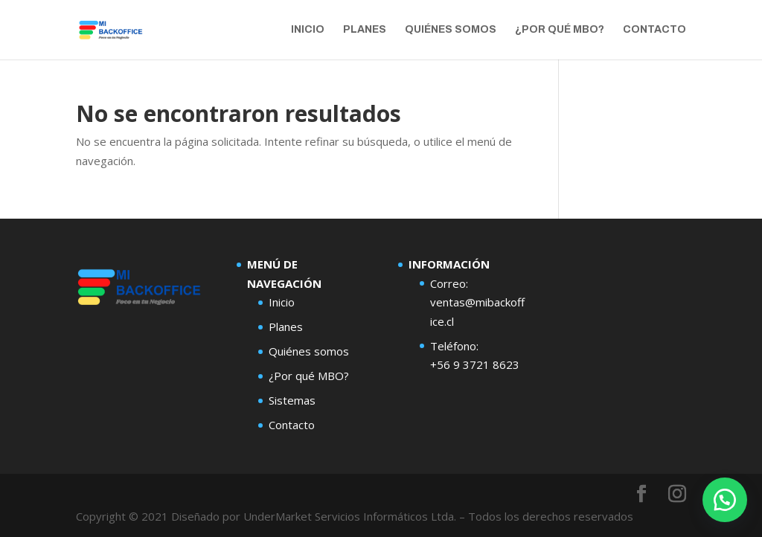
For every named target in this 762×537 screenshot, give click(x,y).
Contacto (654, 30)
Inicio (307, 30)
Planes (364, 30)
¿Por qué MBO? (559, 30)
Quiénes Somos (450, 30)
